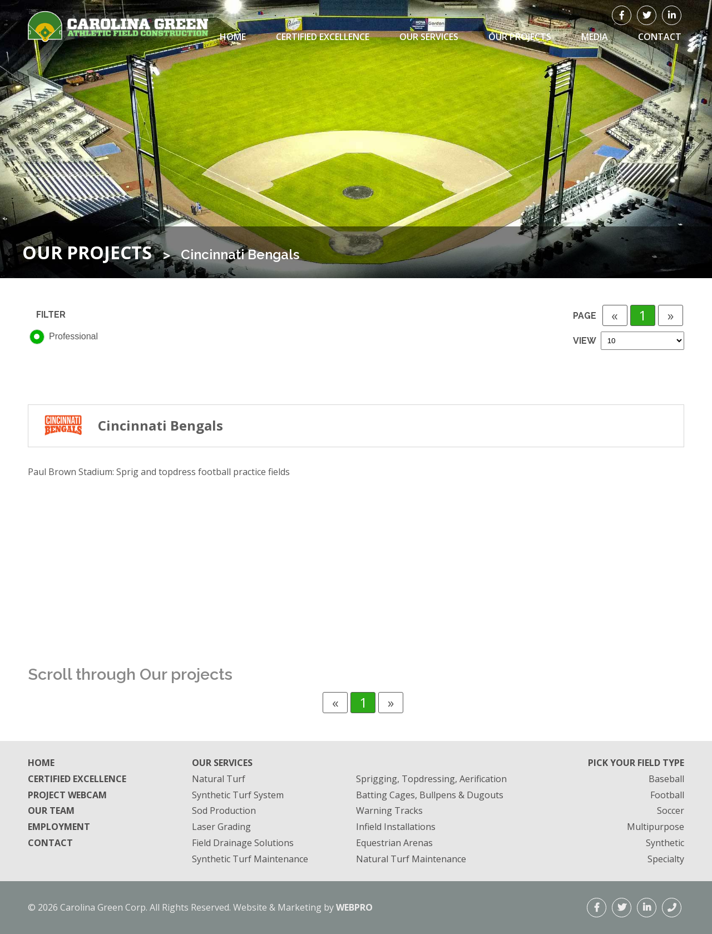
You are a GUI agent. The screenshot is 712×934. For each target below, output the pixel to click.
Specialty (665, 859)
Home (233, 37)
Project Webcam (67, 795)
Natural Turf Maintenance (411, 859)
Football (667, 795)
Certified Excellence (322, 37)
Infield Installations (396, 827)
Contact (50, 843)
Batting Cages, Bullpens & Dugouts (429, 795)
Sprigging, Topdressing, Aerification (431, 779)
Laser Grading (221, 827)
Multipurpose (655, 827)
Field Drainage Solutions (243, 843)
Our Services (428, 37)
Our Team (51, 810)
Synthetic (665, 843)
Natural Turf (218, 779)
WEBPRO (354, 907)
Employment (59, 827)
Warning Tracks (389, 810)
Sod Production (224, 810)
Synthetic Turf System (238, 795)
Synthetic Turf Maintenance (250, 859)
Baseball (666, 779)
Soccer (670, 810)
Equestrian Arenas (394, 843)
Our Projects (519, 37)
